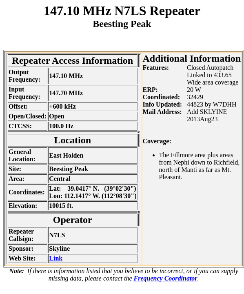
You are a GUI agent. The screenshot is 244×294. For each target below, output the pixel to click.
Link (55, 258)
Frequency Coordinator (165, 278)
